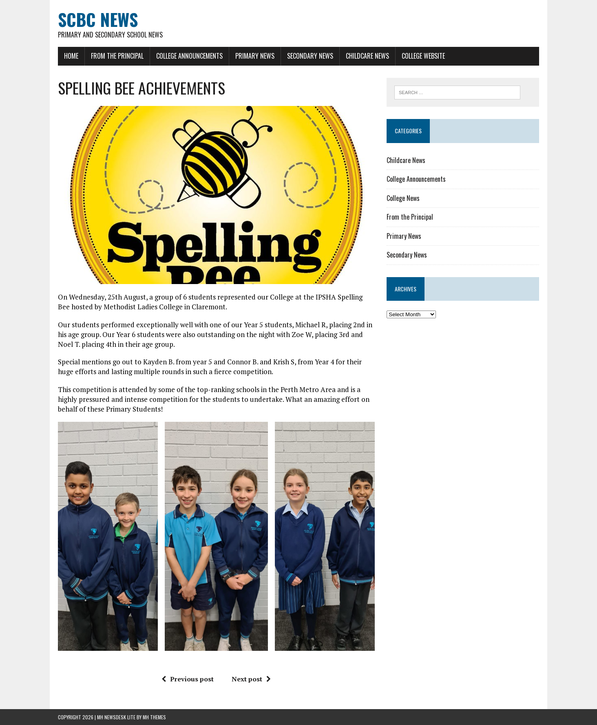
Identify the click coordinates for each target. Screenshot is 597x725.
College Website (423, 56)
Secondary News (310, 56)
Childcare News (367, 56)
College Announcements (189, 56)
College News (403, 198)
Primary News (254, 56)
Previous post (187, 678)
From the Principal (117, 56)
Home (71, 56)
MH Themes (154, 717)
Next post (251, 678)
